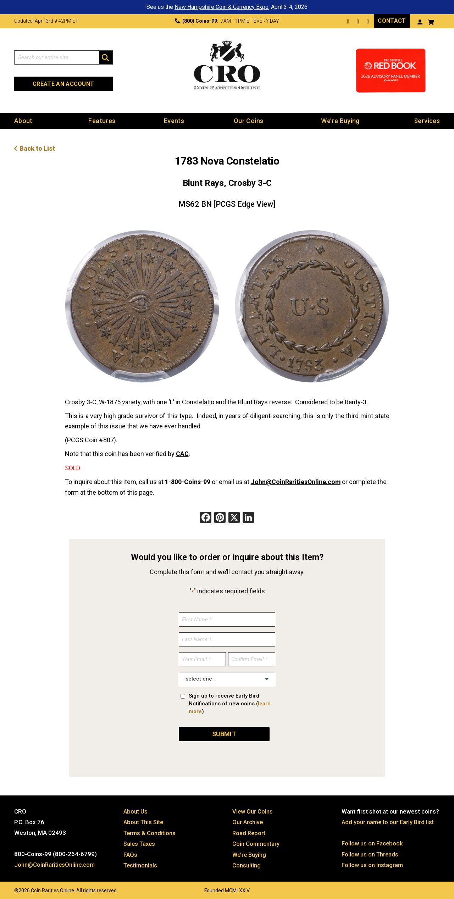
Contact (392, 20)
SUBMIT (224, 732)
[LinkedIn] (248, 517)
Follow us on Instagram (373, 863)
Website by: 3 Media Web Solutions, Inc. (7, 887)
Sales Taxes (140, 841)
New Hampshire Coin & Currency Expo (221, 7)
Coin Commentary (256, 841)
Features (101, 120)
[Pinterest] (220, 517)
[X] (234, 517)
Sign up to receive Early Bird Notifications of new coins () (230, 703)
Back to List (34, 148)
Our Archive (248, 820)
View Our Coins (252, 810)
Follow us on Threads (371, 852)
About (23, 120)
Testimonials (141, 863)
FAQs (130, 852)
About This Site (144, 820)
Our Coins (248, 120)
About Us (135, 810)
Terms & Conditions (150, 831)
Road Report (249, 831)
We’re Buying (340, 120)
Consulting (246, 863)
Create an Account (63, 83)
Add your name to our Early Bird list (389, 820)
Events (174, 120)
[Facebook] (206, 517)
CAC (182, 453)
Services (427, 120)
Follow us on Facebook (373, 841)
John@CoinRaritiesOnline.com (296, 481)
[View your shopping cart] (431, 21)
